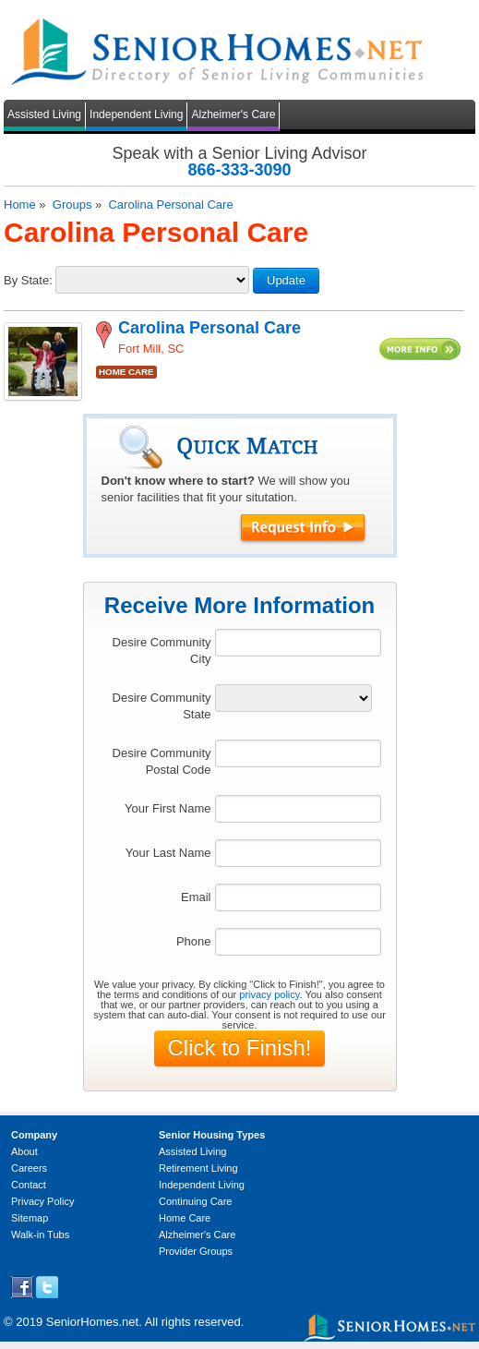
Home (20, 204)
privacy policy (269, 994)
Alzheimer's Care (233, 114)
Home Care (184, 1217)
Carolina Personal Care (170, 204)
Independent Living (136, 114)
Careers (29, 1168)
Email (196, 897)
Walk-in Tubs (40, 1234)
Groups (72, 204)
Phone (193, 941)
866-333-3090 (239, 170)
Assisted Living (44, 114)
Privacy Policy (42, 1201)
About (24, 1151)
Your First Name (167, 808)
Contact (28, 1184)
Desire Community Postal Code (162, 761)
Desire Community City (162, 650)
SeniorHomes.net (92, 1322)
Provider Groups (196, 1251)
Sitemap (29, 1217)
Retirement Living (198, 1168)
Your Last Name (168, 853)
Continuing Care (196, 1201)
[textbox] (298, 642)
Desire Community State (162, 706)
